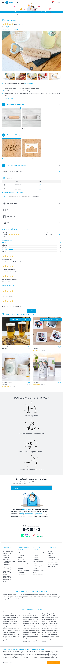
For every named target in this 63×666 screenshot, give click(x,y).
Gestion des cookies (38, 570)
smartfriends (51, 557)
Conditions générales (38, 566)
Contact (50, 551)
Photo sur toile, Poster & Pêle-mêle (8, 561)
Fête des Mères (22, 561)
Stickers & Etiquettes (8, 569)
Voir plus (31, 310)
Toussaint (20, 568)
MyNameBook (6, 564)
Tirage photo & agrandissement (6, 558)
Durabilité (35, 555)
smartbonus (51, 555)
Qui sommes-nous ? (38, 553)
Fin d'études (21, 559)
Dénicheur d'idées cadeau (7, 580)
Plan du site (36, 557)
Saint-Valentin (21, 575)
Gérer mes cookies (9, 663)
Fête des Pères (22, 566)
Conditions (36, 559)
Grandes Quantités (53, 564)
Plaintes (35, 564)
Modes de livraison (53, 562)
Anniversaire (21, 555)
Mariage (20, 557)
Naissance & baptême (24, 564)
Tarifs (34, 572)
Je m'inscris (16, 488)
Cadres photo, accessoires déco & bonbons (7, 572)
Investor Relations (38, 575)
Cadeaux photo (6, 553)
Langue (46, 232)
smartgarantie (52, 553)
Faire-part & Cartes (7, 551)
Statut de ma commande (51, 567)
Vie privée (35, 568)
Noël (19, 553)
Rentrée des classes (23, 570)
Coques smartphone (8, 567)
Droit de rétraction (38, 561)
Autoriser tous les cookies (53, 662)
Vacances (20, 577)
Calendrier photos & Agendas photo (7, 576)
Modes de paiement (53, 560)
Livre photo (5, 555)
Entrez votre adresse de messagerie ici (23, 482)
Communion (21, 572)
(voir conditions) (28, 83)
